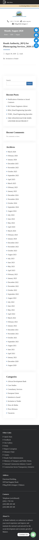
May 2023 (11, 266)
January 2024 (12, 239)
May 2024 (11, 223)
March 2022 (12, 318)
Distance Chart (9, 452)
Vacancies (11, 413)
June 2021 (11, 349)
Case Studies (12, 385)
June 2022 (11, 306)
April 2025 (11, 179)
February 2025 (13, 187)
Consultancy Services (15, 389)
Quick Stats (8, 437)
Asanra (6, 455)
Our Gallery (8, 443)
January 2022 (12, 326)
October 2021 (12, 338)
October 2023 (12, 251)
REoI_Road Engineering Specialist (19, 110)
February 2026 (13, 156)
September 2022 (13, 294)
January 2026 (12, 160)
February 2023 (13, 274)
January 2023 (12, 278)
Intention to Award (14, 397)
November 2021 (13, 334)
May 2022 (11, 310)
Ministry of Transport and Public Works (17, 461)
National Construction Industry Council (17, 464)
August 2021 (12, 345)
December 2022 (13, 282)
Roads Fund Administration (13, 458)
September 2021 (13, 342)
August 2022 (12, 298)
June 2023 (11, 262)
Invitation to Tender (12, 58)
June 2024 (11, 219)
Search (8, 80)
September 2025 (13, 175)
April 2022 (11, 314)
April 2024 (11, 227)
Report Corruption (10, 449)
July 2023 (11, 258)
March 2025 (12, 183)
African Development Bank (17, 381)
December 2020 (13, 361)
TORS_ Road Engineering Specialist (20, 114)
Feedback (7, 440)
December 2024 (13, 195)
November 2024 (13, 199)
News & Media (13, 405)
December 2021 (13, 330)
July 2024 (11, 215)
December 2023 (13, 243)
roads (21, 54)
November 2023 (13, 247)
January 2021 (12, 357)
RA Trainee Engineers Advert (18, 106)
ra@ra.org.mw (26, 21)
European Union (13, 393)
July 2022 (11, 302)
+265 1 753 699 (14, 21)
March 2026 (12, 152)
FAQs (6, 446)
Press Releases (13, 409)
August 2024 (12, 211)
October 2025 (12, 171)
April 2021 (11, 353)
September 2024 (13, 207)
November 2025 (13, 167)
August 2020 (12, 365)
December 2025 (13, 163)
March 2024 (12, 231)
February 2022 (13, 322)
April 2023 (11, 270)
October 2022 (12, 290)
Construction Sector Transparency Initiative (19, 467)
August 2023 (12, 254)
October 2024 (12, 203)
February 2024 (13, 235)
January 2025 (12, 191)
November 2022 (13, 286)
